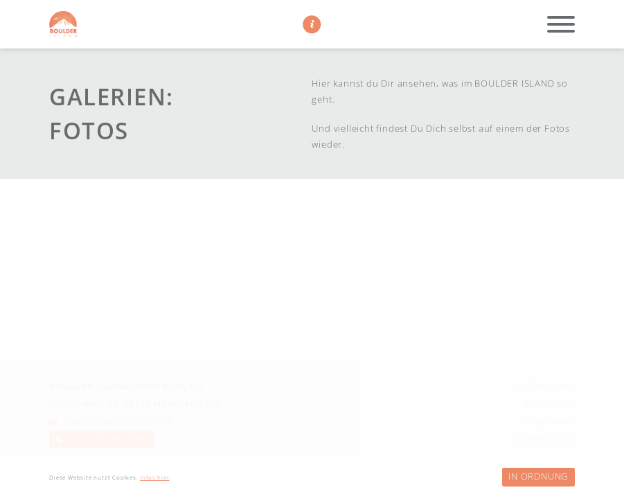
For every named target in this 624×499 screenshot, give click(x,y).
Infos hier (154, 477)
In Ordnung (538, 476)
